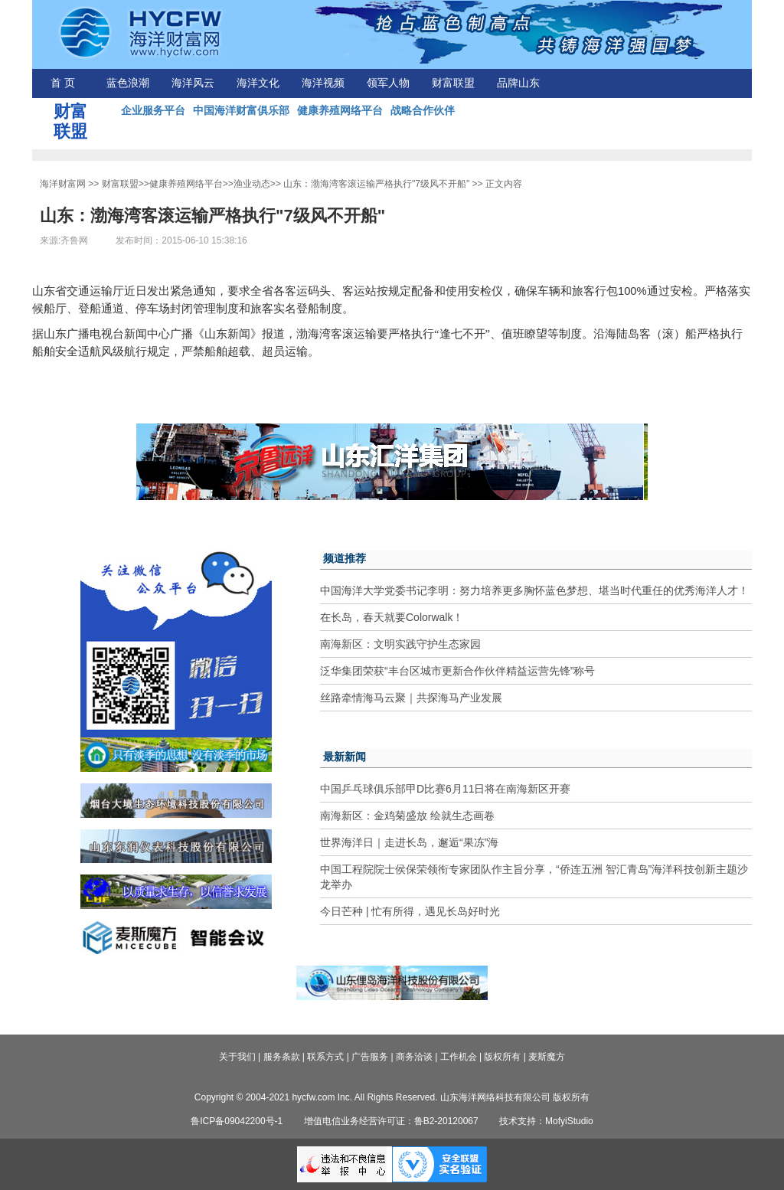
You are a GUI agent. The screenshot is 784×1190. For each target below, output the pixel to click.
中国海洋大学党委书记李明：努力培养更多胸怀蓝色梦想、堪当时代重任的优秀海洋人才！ (534, 590)
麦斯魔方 (546, 1056)
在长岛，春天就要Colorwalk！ (391, 617)
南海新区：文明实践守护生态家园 (400, 644)
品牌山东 (518, 83)
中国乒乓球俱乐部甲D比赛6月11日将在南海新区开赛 (445, 789)
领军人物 (388, 83)
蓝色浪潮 (127, 83)
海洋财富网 (63, 183)
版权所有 (502, 1056)
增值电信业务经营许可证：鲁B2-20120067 (391, 1121)
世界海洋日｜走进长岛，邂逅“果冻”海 (409, 842)
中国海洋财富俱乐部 (241, 110)
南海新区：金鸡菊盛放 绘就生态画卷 (407, 815)
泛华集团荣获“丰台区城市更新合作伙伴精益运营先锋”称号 (457, 671)
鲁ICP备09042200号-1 (237, 1121)
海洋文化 (258, 83)
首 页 (63, 83)
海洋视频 (323, 83)
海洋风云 (193, 83)
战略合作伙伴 (422, 110)
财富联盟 (453, 83)
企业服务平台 (153, 110)
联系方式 (325, 1056)
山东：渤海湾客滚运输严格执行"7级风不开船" (376, 183)
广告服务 (369, 1056)
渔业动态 (252, 183)
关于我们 (237, 1056)
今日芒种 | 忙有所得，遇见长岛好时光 (410, 911)
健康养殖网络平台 (340, 110)
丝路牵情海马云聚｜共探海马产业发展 (411, 697)
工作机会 (458, 1056)
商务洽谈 (414, 1056)
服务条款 (281, 1056)
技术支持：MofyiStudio (546, 1121)
